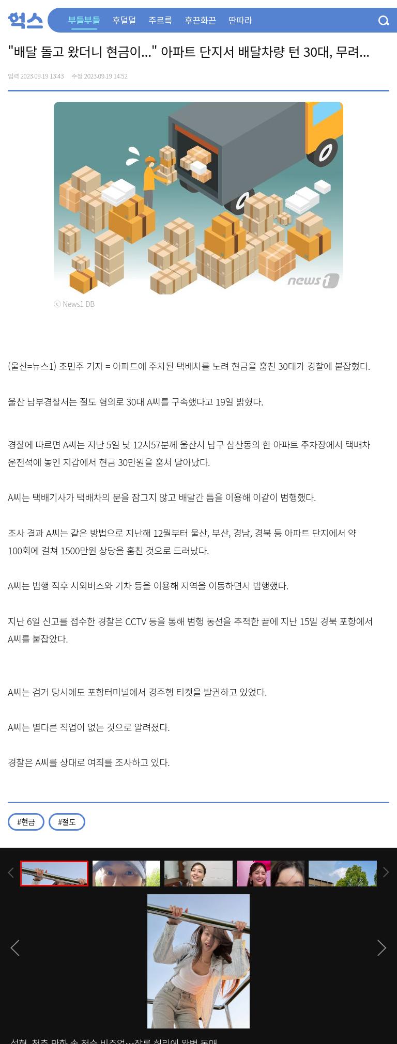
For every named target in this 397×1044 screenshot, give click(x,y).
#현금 (26, 821)
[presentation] (11, 872)
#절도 (67, 821)
